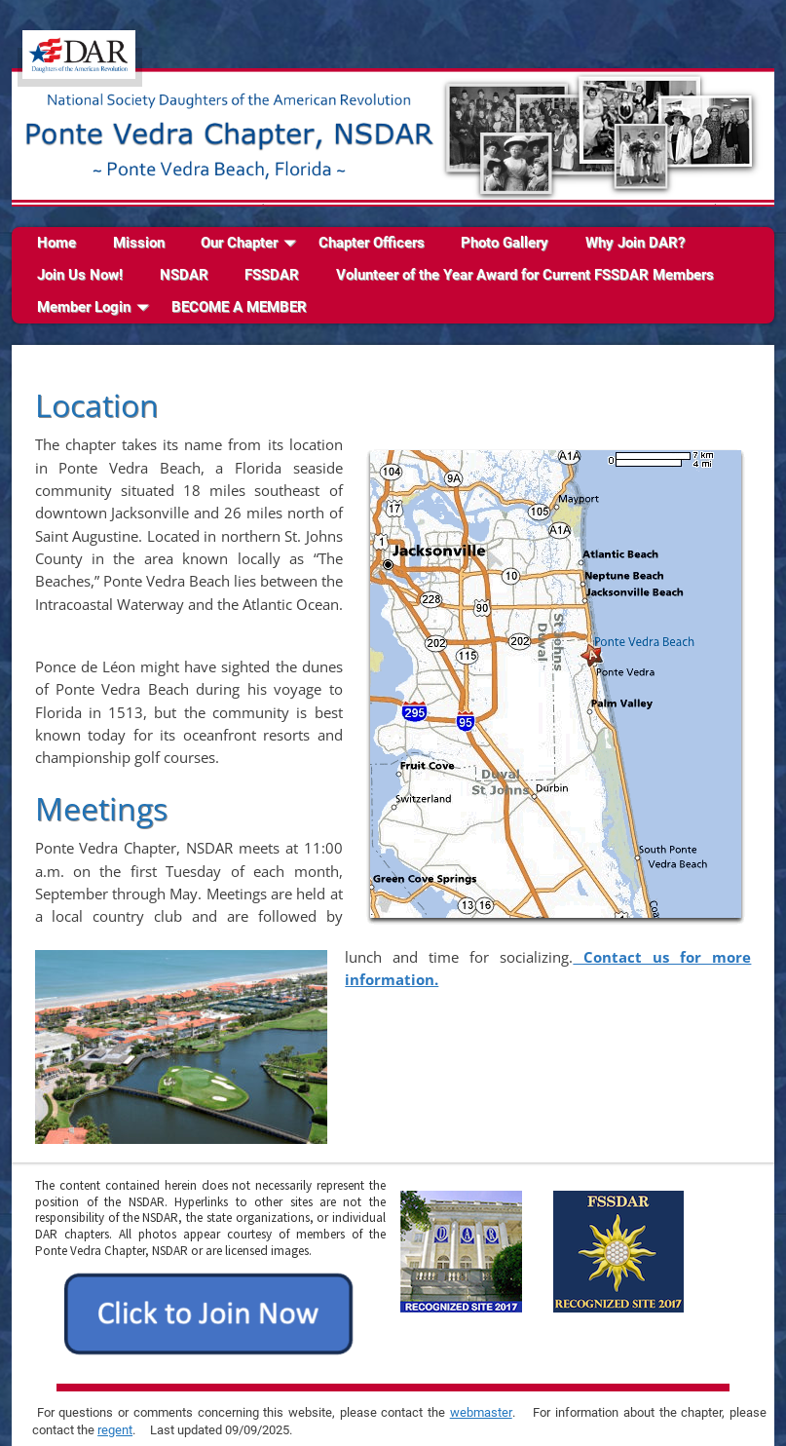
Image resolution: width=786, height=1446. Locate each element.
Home (56, 242)
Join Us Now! (80, 275)
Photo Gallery (504, 242)
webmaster (481, 1412)
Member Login (84, 307)
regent (114, 1430)
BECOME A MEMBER (239, 307)
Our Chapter (239, 242)
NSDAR (184, 275)
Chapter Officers (371, 242)
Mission (139, 242)
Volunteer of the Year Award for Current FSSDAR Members (525, 275)
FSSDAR (271, 275)
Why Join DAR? (635, 242)
